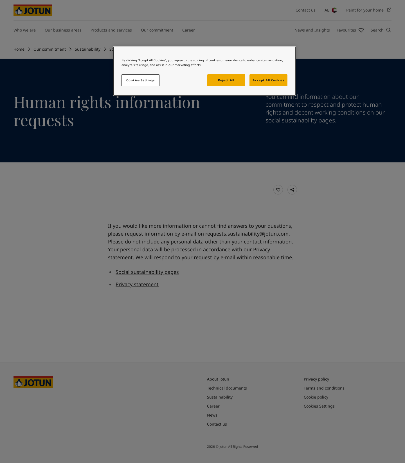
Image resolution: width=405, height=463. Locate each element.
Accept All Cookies (268, 80)
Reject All (226, 80)
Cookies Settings (140, 80)
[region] (204, 71)
